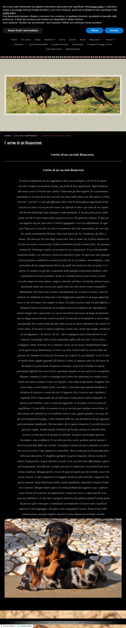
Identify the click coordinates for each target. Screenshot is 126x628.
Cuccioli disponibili (38, 44)
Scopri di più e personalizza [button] (23, 30)
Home (14, 39)
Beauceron (95, 39)
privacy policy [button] (97, 6)
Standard (50, 39)
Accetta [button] (114, 30)
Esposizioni (77, 44)
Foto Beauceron (54, 49)
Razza (37, 39)
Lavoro (72, 39)
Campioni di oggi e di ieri (99, 44)
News (83, 39)
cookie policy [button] (9, 13)
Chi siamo (26, 39)
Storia (62, 39)
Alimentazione (73, 49)
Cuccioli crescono (59, 44)
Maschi (110, 39)
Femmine (20, 44)
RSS (37, 622)
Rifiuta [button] (94, 30)
